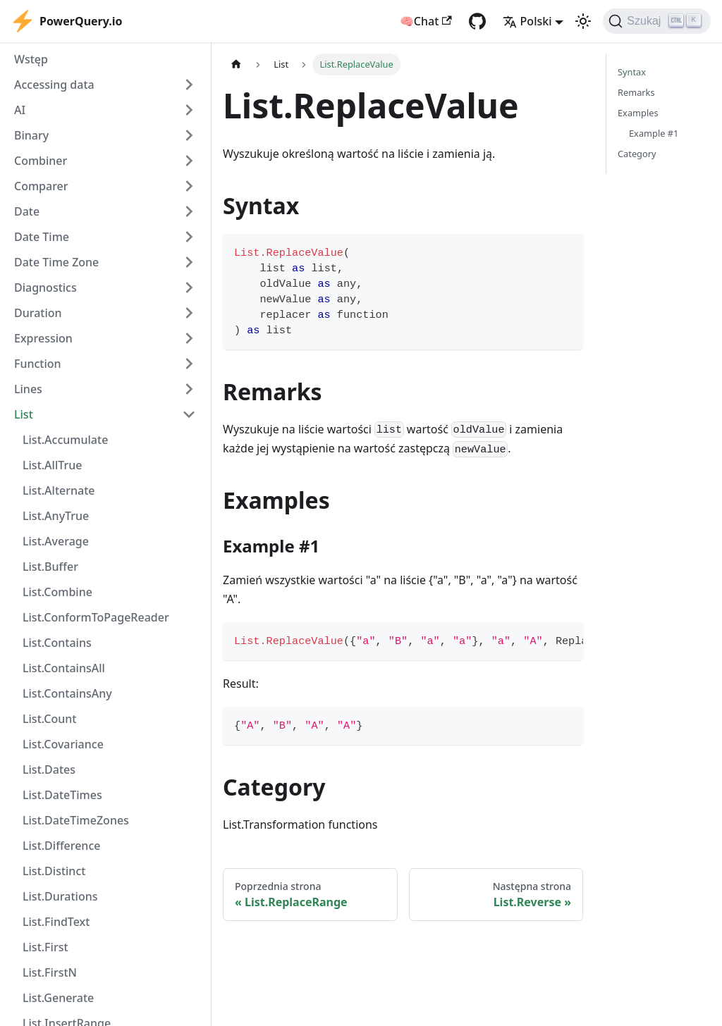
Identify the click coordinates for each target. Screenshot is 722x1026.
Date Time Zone (56, 262)
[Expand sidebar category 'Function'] (188, 363)
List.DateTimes (62, 795)
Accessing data (54, 84)
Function (37, 363)
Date (26, 211)
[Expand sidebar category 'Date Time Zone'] (188, 262)
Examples (638, 112)
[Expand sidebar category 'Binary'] (188, 135)
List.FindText (56, 921)
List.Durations (60, 896)
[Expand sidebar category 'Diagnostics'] (188, 287)
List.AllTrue (52, 465)
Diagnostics (45, 287)
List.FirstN (50, 972)
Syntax (632, 72)
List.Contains (57, 642)
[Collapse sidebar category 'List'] (188, 414)
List (23, 414)
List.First (45, 947)
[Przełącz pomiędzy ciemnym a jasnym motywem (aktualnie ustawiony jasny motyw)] (583, 21)
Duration (38, 313)
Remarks (636, 92)
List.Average (56, 541)
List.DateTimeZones (76, 820)
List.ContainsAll (64, 668)
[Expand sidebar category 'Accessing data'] (188, 84)
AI (19, 110)
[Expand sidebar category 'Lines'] (188, 389)
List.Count (49, 719)
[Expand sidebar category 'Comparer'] (188, 186)
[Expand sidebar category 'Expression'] (188, 338)
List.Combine (57, 592)
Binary (31, 135)
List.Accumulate (65, 439)
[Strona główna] (236, 64)
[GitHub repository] (477, 21)
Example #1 (653, 133)
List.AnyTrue (56, 516)
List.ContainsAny (67, 693)
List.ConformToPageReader (96, 617)
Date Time (41, 237)
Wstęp (31, 59)
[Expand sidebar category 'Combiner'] (188, 160)
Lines (28, 389)
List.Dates (49, 769)
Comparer (41, 186)
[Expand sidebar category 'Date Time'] (188, 236)
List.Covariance (63, 744)
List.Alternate (59, 490)
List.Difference (61, 845)
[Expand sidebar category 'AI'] (188, 110)
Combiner (40, 160)
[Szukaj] (657, 21)
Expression (43, 338)
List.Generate (58, 998)
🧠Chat (426, 21)
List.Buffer (50, 566)
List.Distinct (54, 871)
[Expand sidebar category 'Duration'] (188, 313)
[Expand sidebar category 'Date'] (188, 211)
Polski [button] (527, 21)
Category (637, 153)
